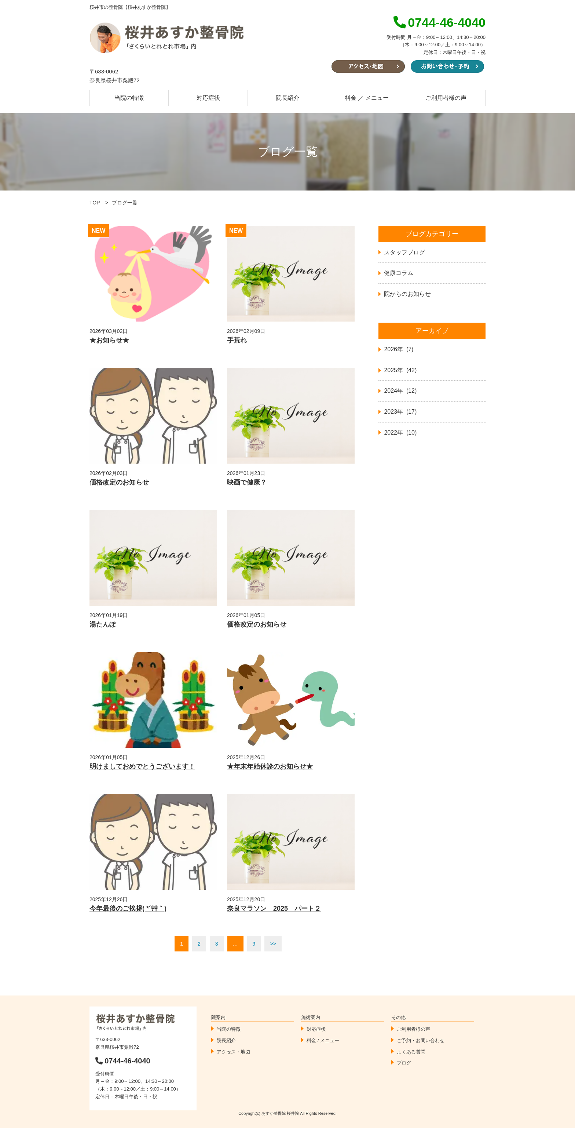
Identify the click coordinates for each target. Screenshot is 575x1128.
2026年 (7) (398, 349)
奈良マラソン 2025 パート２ (274, 908)
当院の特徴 (129, 98)
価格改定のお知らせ (119, 482)
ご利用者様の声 (445, 98)
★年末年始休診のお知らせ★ (270, 766)
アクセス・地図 (233, 1052)
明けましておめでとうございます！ (142, 766)
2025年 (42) (400, 370)
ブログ (404, 1063)
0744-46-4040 (122, 1061)
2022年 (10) (400, 432)
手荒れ (237, 340)
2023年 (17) (400, 412)
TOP (94, 203)
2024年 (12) (400, 391)
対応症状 (208, 98)
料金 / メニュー (323, 1040)
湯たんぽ (102, 624)
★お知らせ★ (109, 340)
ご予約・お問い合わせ (420, 1040)
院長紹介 (287, 98)
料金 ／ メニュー (367, 98)
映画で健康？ (247, 482)
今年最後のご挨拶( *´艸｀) (127, 908)
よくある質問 (411, 1052)
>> (273, 944)
